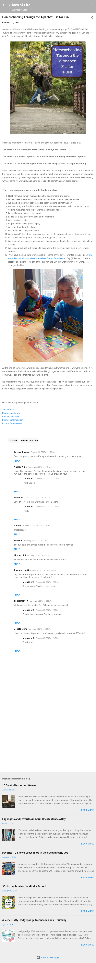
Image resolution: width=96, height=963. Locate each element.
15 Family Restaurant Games (19, 785)
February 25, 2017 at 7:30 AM (47, 582)
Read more (87, 810)
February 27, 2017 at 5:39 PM (47, 610)
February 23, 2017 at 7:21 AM (35, 540)
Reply (17, 461)
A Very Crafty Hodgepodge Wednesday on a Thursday (34, 920)
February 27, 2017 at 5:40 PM (47, 638)
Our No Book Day (55, 258)
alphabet (13, 440)
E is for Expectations (12, 423)
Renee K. (18, 540)
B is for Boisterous (11, 413)
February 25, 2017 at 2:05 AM (44, 570)
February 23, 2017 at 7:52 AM (38, 555)
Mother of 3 (29, 478)
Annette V (19, 525)
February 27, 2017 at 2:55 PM (40, 601)
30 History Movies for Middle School (24, 886)
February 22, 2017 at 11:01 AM (43, 452)
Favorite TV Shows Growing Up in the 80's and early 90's (35, 852)
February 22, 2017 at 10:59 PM (37, 526)
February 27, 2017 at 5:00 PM (39, 629)
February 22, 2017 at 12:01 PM (39, 498)
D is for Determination (12, 420)
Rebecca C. (20, 497)
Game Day (41, 258)
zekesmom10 (21, 601)
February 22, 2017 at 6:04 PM (47, 507)
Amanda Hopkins (22, 570)
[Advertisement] (48, 747)
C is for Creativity (10, 416)
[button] (92, 18)
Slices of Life (19, 5)
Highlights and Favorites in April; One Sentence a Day (34, 819)
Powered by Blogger (48, 957)
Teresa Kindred (21, 452)
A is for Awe (8, 409)
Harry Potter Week (26, 258)
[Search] (92, 5)
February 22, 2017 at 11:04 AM (40, 467)
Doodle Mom (20, 629)
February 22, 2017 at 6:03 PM (47, 479)
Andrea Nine (20, 467)
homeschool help (29, 440)
